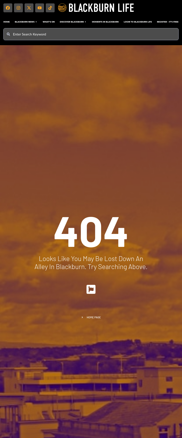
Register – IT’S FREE (167, 22)
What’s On (49, 22)
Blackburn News (26, 22)
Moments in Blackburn (105, 22)
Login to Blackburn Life (138, 22)
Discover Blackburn (73, 22)
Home (6, 22)
